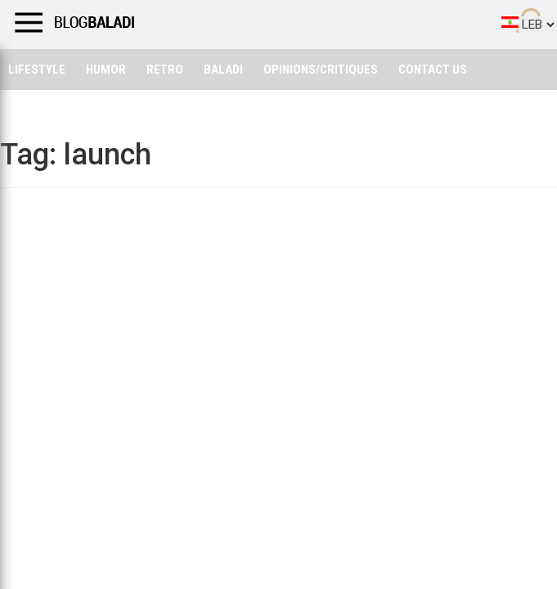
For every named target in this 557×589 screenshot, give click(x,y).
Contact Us (432, 69)
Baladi (223, 69)
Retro (164, 69)
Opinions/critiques (320, 69)
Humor (106, 69)
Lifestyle (36, 69)
